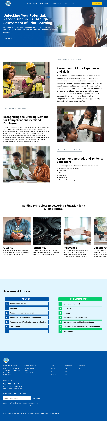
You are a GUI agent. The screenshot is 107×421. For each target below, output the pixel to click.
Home (29, 3)
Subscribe (37, 398)
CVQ (66, 369)
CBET (80, 369)
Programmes (68, 365)
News (52, 372)
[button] (45, 3)
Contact (53, 375)
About (35, 3)
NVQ (66, 372)
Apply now (8, 38)
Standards (82, 365)
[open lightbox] (17, 236)
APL (66, 375)
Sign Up (97, 3)
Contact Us (69, 3)
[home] (8, 3)
